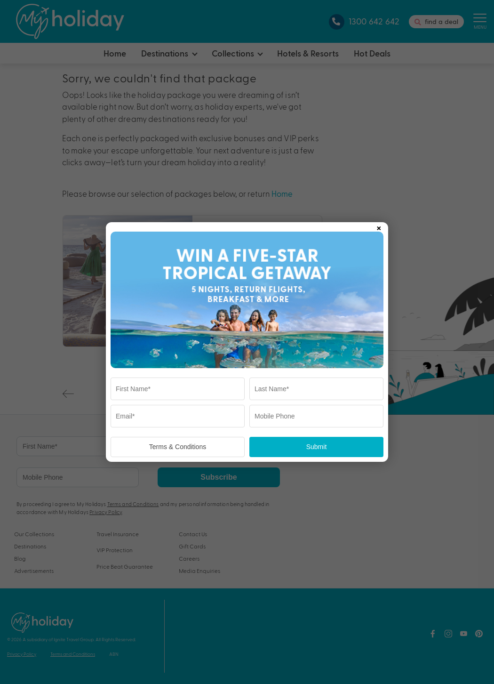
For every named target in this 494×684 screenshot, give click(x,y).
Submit (316, 447)
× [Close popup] (379, 226)
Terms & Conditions (177, 447)
